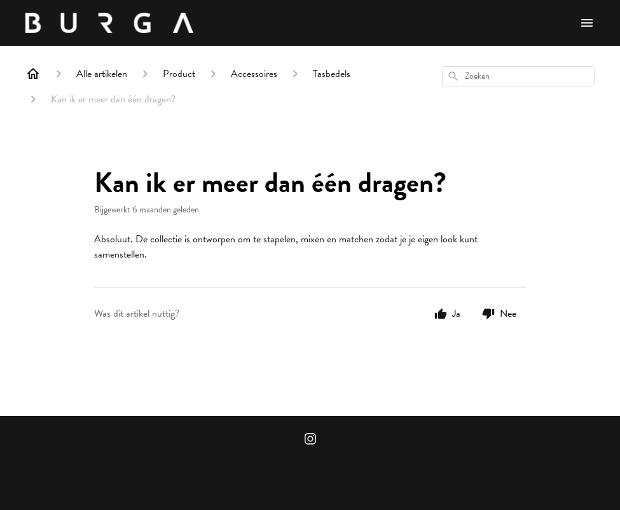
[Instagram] (310, 440)
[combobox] (518, 76)
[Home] (33, 73)
